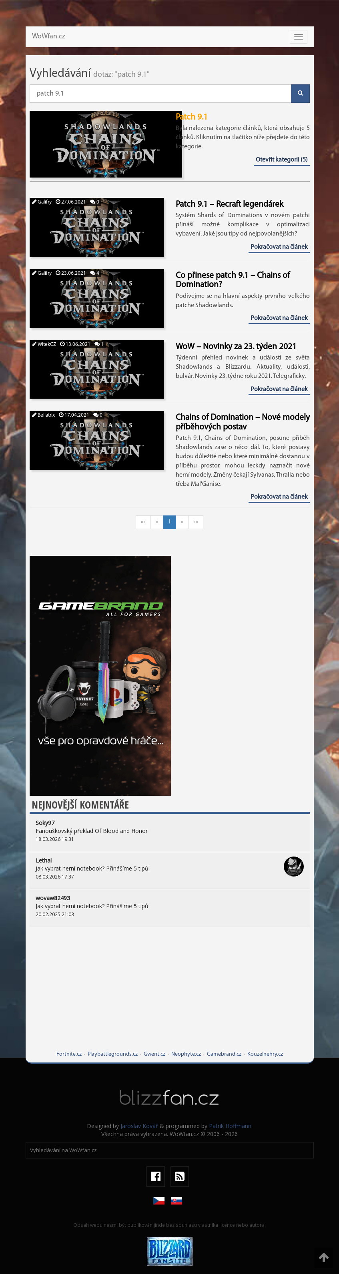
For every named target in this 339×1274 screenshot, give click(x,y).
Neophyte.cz (186, 1054)
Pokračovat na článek (279, 247)
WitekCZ (44, 344)
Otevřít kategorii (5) (282, 160)
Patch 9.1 (192, 117)
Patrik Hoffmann (230, 1126)
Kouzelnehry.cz (265, 1054)
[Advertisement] (170, 994)
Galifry (42, 202)
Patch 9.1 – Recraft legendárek (229, 204)
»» (195, 522)
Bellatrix (43, 415)
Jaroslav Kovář (139, 1126)
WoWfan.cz (48, 36)
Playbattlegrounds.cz (113, 1054)
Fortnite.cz (69, 1054)
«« (143, 522)
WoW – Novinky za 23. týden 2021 (236, 347)
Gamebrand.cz (224, 1054)
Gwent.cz (154, 1054)
